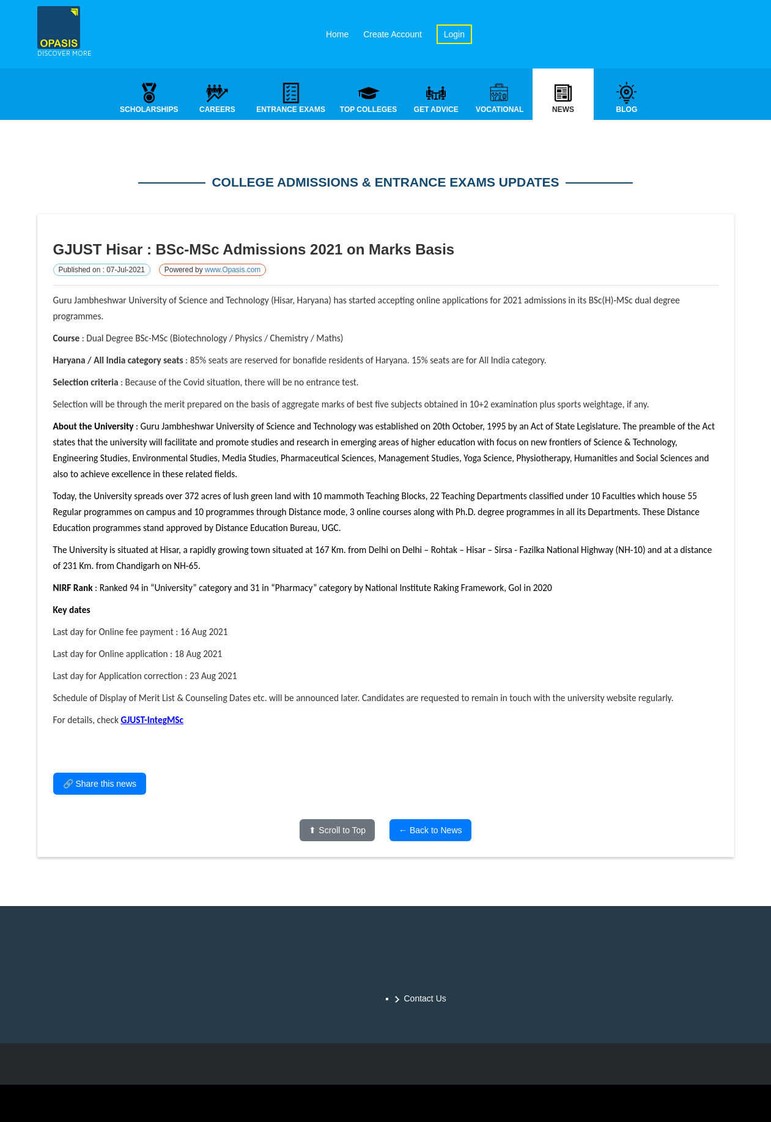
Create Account (392, 34)
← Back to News (430, 831)
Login (454, 34)
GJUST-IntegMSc (152, 721)
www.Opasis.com (232, 271)
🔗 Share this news (100, 785)
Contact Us (425, 998)
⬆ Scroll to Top (337, 831)
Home (337, 34)
